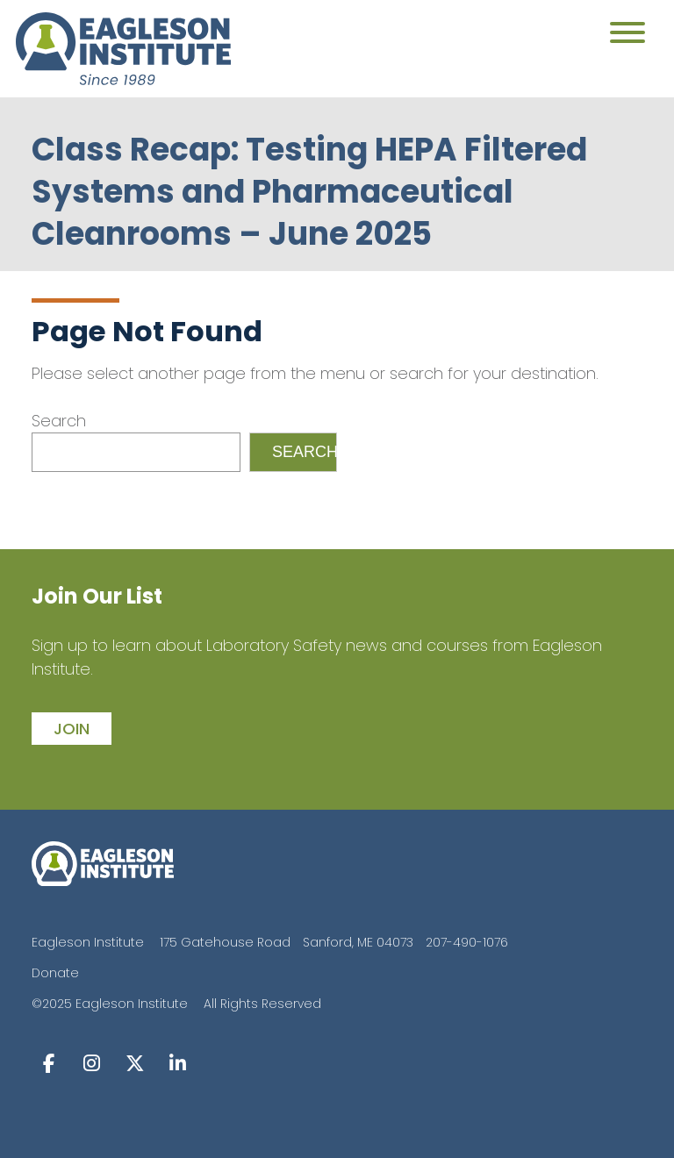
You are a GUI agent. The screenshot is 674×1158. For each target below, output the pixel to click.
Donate (55, 973)
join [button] (72, 729)
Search (59, 421)
